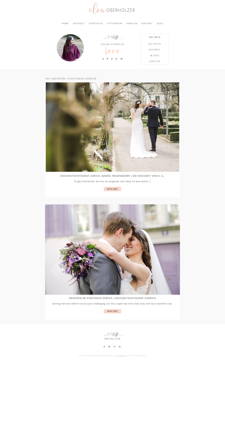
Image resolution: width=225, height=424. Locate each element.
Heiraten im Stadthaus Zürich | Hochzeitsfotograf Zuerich (112, 298)
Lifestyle (155, 61)
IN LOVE (154, 55)
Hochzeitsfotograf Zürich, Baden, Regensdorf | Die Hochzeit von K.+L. (112, 176)
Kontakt (147, 23)
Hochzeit (79, 23)
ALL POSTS (155, 44)
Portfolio (96, 23)
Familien (132, 23)
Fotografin (114, 23)
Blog (160, 23)
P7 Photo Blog (121, 355)
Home (65, 23)
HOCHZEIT (155, 49)
